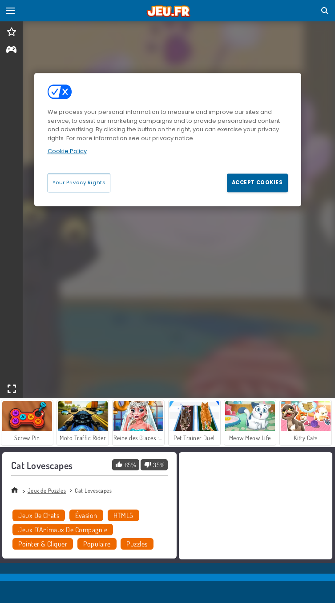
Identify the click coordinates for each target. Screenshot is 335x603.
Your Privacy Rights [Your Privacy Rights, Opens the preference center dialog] (79, 182)
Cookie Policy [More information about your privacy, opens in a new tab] (67, 151)
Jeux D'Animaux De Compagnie (62, 529)
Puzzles (136, 543)
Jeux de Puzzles (47, 490)
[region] (167, 139)
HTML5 (123, 515)
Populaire (96, 543)
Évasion (86, 515)
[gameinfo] (11, 50)
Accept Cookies (257, 182)
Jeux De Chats (38, 515)
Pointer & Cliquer (42, 543)
